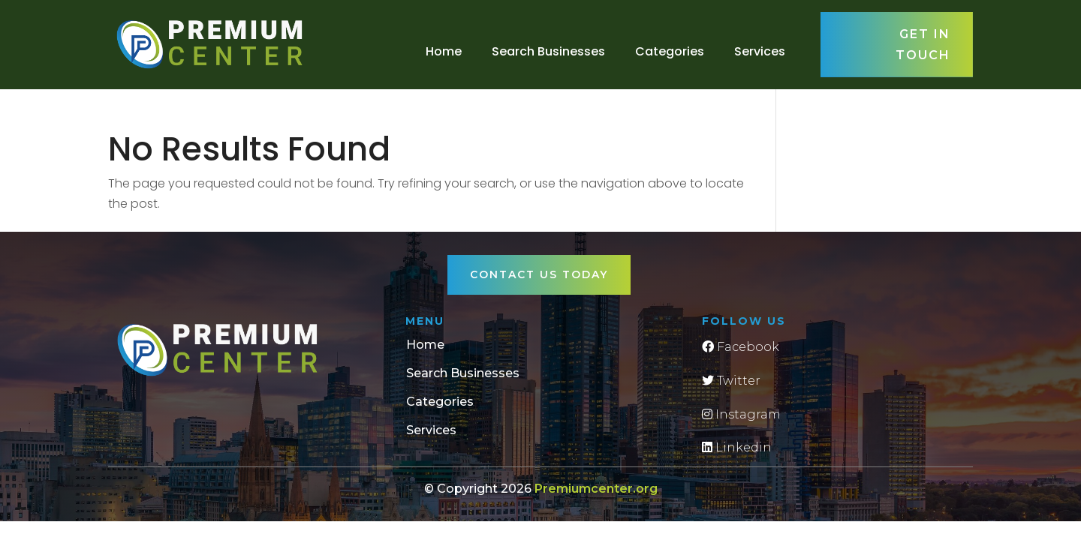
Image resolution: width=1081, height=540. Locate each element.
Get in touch (923, 44)
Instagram (741, 414)
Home (444, 51)
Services (759, 51)
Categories (669, 51)
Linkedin (737, 447)
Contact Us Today (539, 274)
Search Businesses (548, 51)
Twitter (731, 381)
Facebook (740, 347)
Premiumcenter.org (596, 489)
